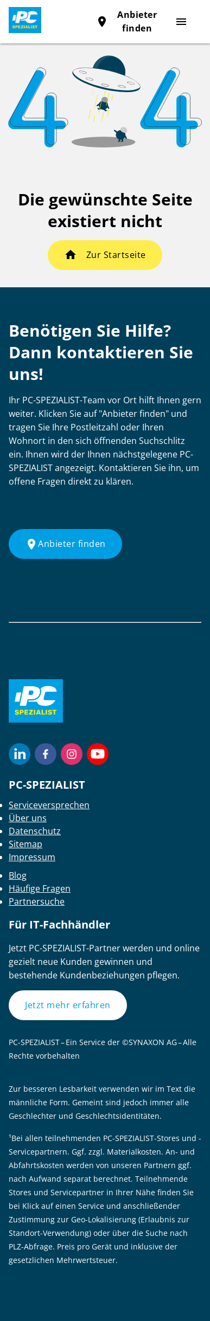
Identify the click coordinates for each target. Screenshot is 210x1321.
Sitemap (25, 844)
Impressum (32, 857)
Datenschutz (35, 831)
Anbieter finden (65, 544)
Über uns (28, 818)
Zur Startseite (116, 255)
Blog (18, 875)
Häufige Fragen (40, 888)
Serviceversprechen (49, 805)
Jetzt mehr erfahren (68, 1005)
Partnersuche (37, 901)
